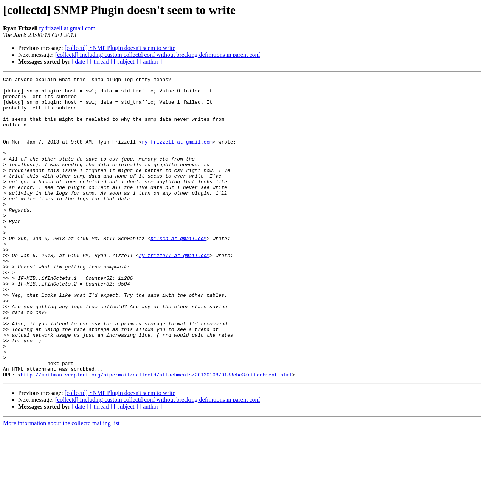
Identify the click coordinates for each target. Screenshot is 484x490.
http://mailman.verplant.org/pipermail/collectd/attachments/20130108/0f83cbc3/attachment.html (156, 434)
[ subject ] (126, 61)
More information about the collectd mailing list (61, 483)
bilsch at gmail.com (178, 271)
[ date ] (79, 61)
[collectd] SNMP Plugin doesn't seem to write (120, 48)
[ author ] (151, 61)
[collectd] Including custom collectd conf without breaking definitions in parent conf (157, 54)
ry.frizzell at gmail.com (67, 28)
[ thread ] (101, 61)
